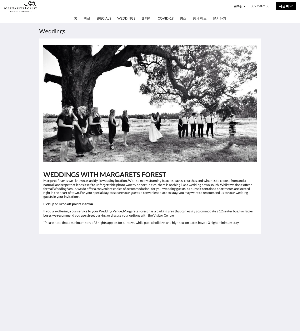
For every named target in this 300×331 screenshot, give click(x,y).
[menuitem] (75, 18)
